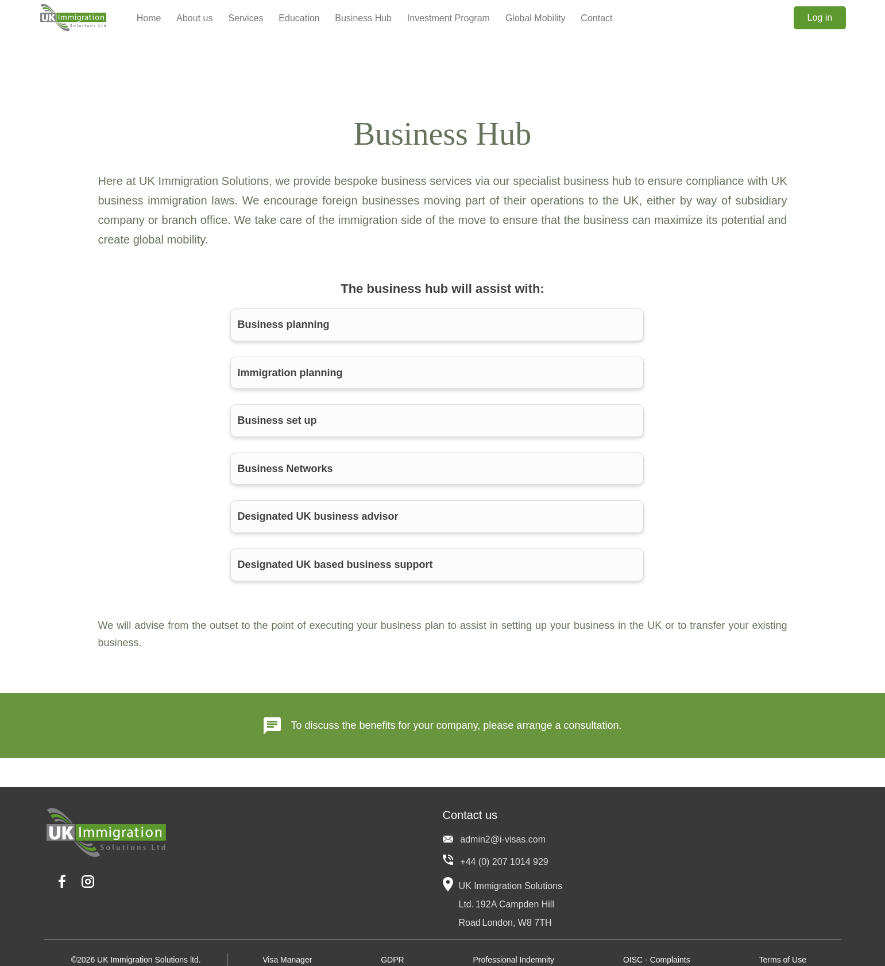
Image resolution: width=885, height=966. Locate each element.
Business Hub (363, 18)
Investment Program (448, 18)
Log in (820, 17)
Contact (596, 18)
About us (194, 18)
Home (149, 18)
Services (245, 18)
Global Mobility (535, 18)
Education (299, 18)
